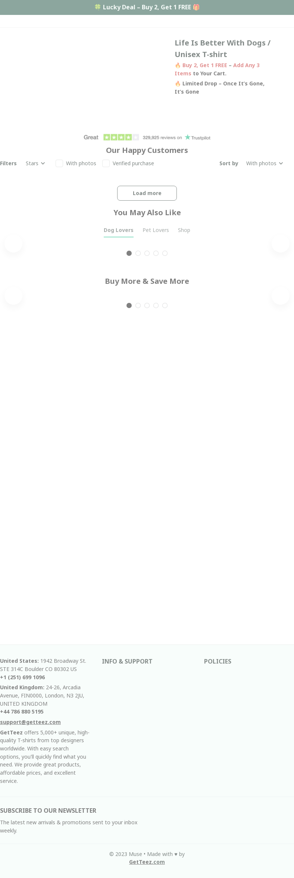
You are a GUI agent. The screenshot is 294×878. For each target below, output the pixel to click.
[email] (30, 722)
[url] (147, 862)
